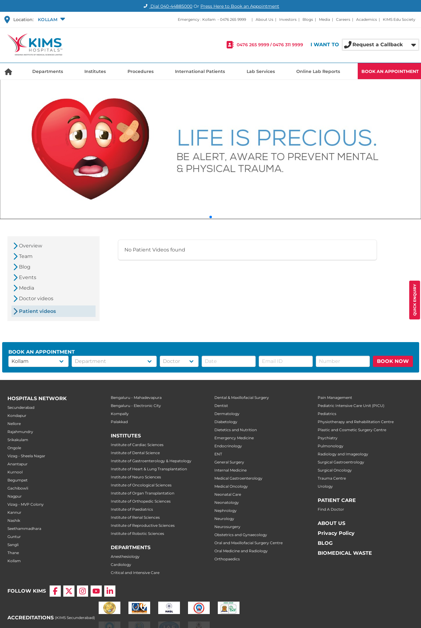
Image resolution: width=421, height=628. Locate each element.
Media (324, 19)
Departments (47, 71)
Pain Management (335, 397)
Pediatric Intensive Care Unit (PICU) (351, 405)
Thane (13, 552)
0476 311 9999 (288, 44)
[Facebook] (55, 591)
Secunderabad (20, 407)
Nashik (13, 520)
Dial (167, 6)
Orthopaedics (227, 559)
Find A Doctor (331, 509)
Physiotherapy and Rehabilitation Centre (356, 421)
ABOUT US (331, 523)
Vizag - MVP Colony (25, 504)
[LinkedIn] (109, 591)
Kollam (14, 560)
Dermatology (227, 413)
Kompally (120, 413)
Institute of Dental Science (135, 452)
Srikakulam (17, 439)
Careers (343, 19)
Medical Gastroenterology (238, 478)
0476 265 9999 (233, 19)
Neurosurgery (227, 526)
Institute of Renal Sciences (135, 517)
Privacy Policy (336, 533)
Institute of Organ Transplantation (142, 493)
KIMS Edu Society (399, 19)
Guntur (14, 536)
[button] (51, 20)
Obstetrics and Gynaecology (240, 534)
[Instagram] (82, 591)
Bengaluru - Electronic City (136, 405)
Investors (288, 19)
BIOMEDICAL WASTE (345, 553)
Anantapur (17, 464)
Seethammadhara (24, 528)
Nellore (14, 423)
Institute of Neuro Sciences (136, 477)
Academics (366, 19)
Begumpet (17, 480)
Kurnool (15, 472)
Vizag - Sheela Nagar (26, 456)
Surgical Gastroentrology (341, 462)
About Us (264, 19)
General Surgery (229, 462)
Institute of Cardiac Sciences (137, 444)
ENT (218, 454)
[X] (68, 591)
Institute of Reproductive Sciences (143, 525)
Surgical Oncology (335, 470)
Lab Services (261, 71)
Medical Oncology (231, 486)
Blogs (307, 19)
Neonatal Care (227, 494)
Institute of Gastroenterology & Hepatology (151, 461)
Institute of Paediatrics (132, 509)
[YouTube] (96, 591)
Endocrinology (228, 446)
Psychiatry (328, 438)
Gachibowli (17, 488)
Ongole (14, 447)
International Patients (200, 71)
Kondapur (16, 415)
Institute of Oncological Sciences (141, 485)
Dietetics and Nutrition (235, 429)
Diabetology (225, 421)
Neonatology (226, 502)
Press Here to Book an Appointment (239, 6)
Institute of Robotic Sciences (137, 533)
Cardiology (121, 564)
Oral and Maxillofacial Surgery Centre (248, 542)
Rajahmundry (20, 431)
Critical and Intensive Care (135, 572)
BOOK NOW (393, 361)
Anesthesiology (125, 556)
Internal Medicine (230, 470)
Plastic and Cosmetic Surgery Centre (352, 429)
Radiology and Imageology (343, 454)
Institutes (95, 71)
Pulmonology (330, 446)
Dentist (221, 405)
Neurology (224, 518)
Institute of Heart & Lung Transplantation (149, 469)
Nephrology (225, 510)
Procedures (141, 71)
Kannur (14, 512)
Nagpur (14, 496)
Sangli (13, 544)
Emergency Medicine (234, 438)
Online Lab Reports (318, 71)
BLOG (325, 543)
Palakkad (119, 421)
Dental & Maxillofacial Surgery (241, 397)
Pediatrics (327, 413)
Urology (325, 486)
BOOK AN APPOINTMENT (390, 71)
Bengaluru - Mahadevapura (136, 397)
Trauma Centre (332, 478)
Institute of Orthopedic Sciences (141, 501)
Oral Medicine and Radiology (241, 551)
